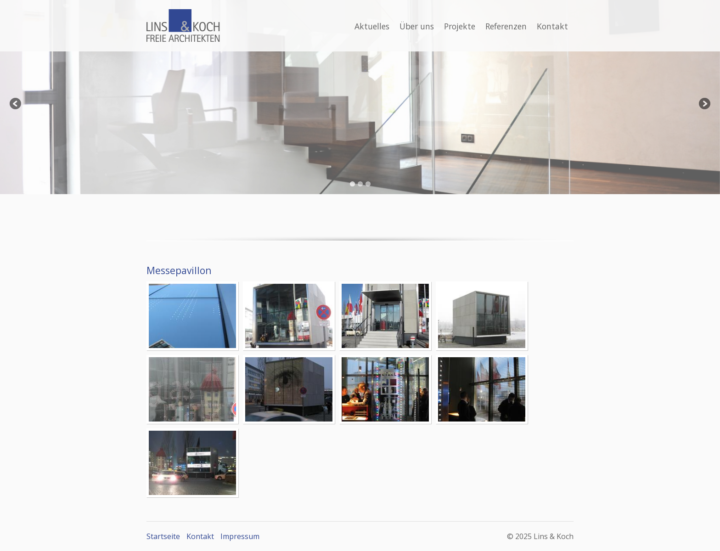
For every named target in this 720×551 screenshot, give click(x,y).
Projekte (459, 26)
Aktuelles (371, 26)
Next (704, 104)
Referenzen (506, 26)
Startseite (163, 536)
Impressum (239, 536)
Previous (16, 104)
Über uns (416, 26)
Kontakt (552, 26)
